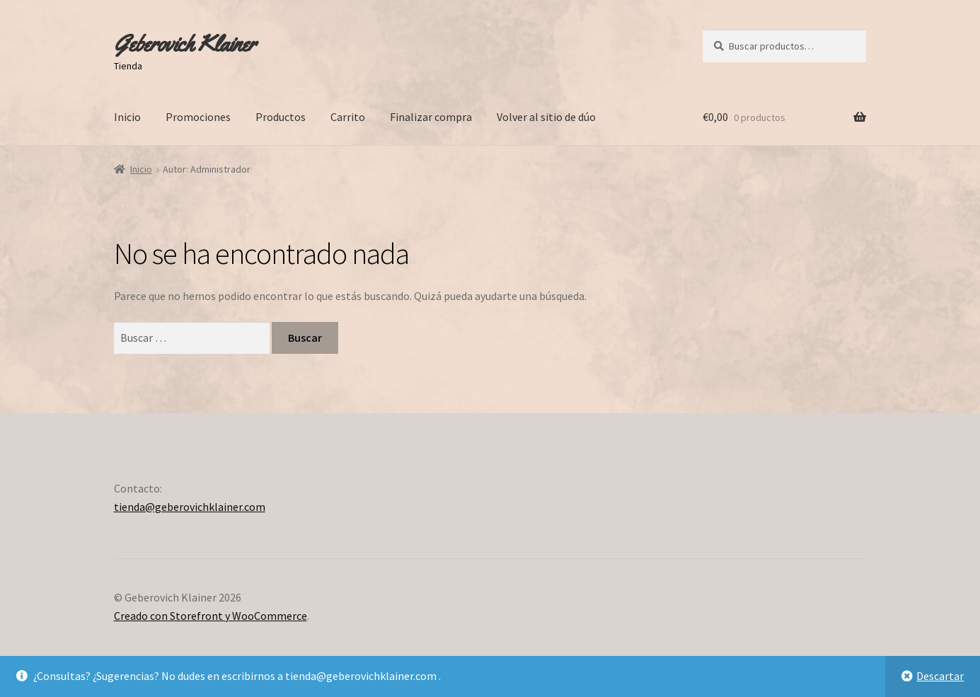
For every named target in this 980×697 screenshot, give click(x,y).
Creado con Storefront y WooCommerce (210, 616)
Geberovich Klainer (184, 43)
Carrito (347, 117)
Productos (280, 117)
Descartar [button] (940, 676)
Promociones (198, 117)
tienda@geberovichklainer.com (189, 507)
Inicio (127, 117)
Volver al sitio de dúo (546, 117)
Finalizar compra (431, 117)
